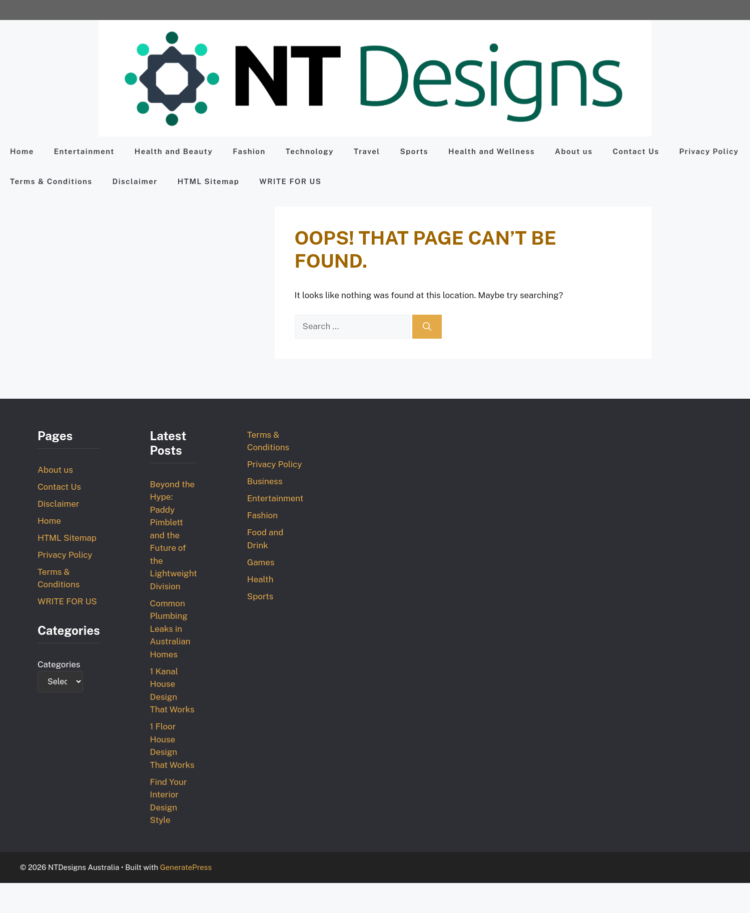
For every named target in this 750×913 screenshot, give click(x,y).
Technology (310, 151)
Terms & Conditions (51, 181)
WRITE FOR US (290, 181)
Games (261, 562)
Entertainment (84, 151)
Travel (367, 151)
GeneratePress (186, 867)
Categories (59, 664)
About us (573, 151)
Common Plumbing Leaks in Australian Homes (170, 628)
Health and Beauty (174, 151)
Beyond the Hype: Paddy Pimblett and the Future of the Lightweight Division (173, 535)
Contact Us (635, 151)
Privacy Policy (708, 151)
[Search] (427, 327)
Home (22, 151)
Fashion (249, 151)
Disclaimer (135, 181)
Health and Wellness (491, 151)
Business (265, 481)
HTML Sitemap (208, 181)
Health (260, 579)
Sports (414, 151)
